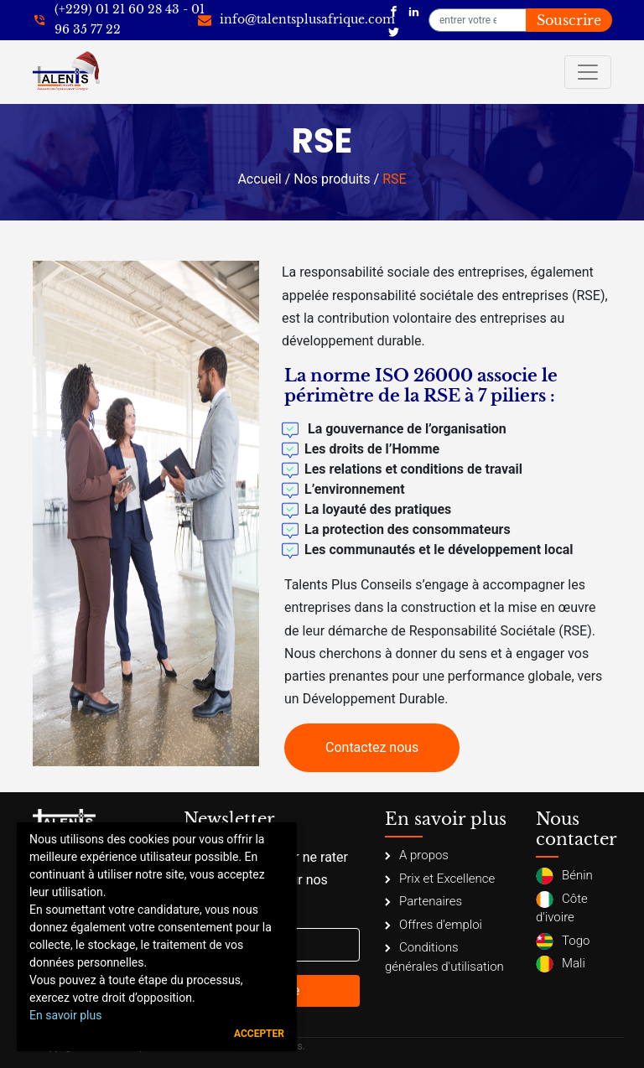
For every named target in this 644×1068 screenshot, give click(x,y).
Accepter (259, 1033)
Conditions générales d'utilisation (444, 957)
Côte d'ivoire (562, 908)
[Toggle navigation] (587, 72)
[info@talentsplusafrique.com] (296, 20)
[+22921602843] (119, 20)
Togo (562, 941)
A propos (417, 855)
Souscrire (569, 20)
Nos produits (331, 179)
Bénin (564, 876)
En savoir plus (65, 1015)
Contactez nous (371, 747)
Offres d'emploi (433, 924)
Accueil (259, 179)
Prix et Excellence (440, 878)
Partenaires (423, 901)
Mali (560, 964)
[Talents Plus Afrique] (393, 10)
